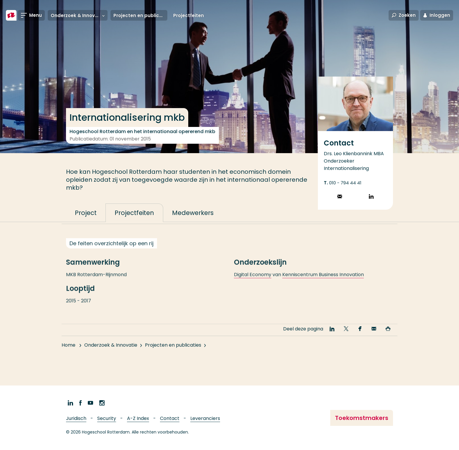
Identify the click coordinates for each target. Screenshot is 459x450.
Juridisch (76, 418)
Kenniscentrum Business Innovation (323, 280)
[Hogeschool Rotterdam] (11, 15)
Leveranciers (205, 418)
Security (106, 418)
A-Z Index (138, 418)
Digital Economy (252, 280)
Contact (169, 418)
